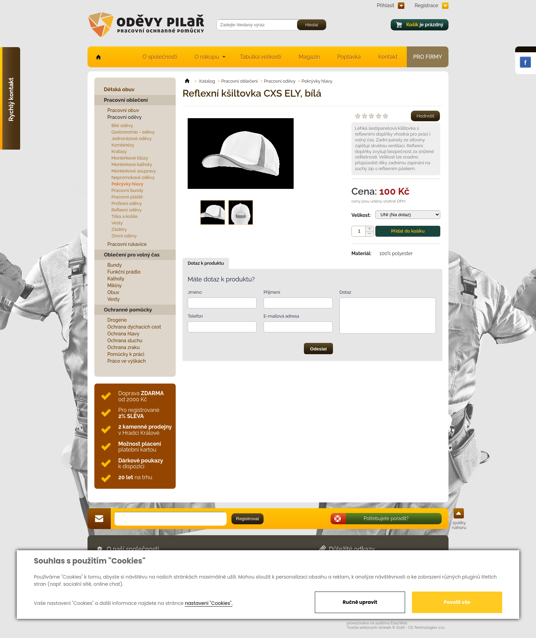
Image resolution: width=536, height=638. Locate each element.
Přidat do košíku (408, 231)
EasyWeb (399, 623)
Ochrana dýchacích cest (134, 327)
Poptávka (349, 57)
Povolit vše (457, 602)
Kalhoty (115, 278)
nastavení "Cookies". (208, 603)
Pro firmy (427, 57)
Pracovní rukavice (127, 244)
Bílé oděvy (122, 125)
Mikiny (114, 285)
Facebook (525, 62)
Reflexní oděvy (126, 209)
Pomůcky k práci (125, 354)
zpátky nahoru (459, 525)
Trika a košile (124, 216)
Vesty (117, 222)
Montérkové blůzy (129, 158)
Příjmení (272, 292)
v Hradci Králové (145, 430)
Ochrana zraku (123, 347)
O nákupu (207, 57)
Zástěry (119, 229)
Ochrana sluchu (125, 340)
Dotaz (345, 292)
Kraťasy (119, 151)
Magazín (309, 57)
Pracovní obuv (123, 110)
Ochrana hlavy (123, 333)
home (98, 56)
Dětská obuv (119, 89)
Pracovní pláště (127, 196)
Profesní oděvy (126, 203)
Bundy (114, 265)
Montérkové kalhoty (131, 164)
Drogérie (117, 320)
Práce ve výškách (126, 361)
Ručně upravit (360, 602)
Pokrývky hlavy (127, 183)
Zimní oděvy (124, 235)
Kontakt (388, 57)
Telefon (195, 316)
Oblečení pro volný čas (132, 255)
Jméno (195, 292)
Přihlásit (385, 5)
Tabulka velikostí (260, 57)
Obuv (113, 292)
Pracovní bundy (127, 190)
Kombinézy (122, 145)
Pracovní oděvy (124, 117)
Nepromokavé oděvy (133, 177)
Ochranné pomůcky (128, 310)
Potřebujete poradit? (386, 518)
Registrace (426, 5)
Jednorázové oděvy (131, 138)
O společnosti (160, 57)
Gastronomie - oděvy (133, 132)
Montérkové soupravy (133, 171)
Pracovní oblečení (126, 100)
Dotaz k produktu (206, 263)
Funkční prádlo (123, 272)
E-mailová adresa (281, 316)
